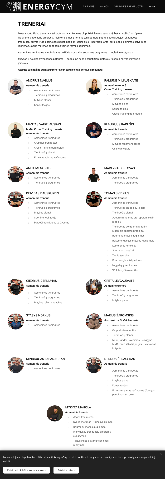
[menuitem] (92, 7)
